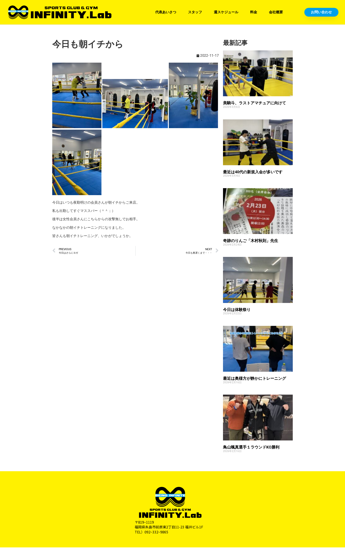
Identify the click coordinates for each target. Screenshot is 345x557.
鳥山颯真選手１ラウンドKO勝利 (251, 447)
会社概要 (276, 12)
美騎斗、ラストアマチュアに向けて (254, 103)
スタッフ (195, 12)
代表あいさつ (165, 12)
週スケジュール (226, 12)
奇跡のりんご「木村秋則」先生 (250, 240)
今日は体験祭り (237, 309)
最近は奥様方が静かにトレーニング (254, 378)
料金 (253, 12)
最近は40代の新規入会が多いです (252, 172)
